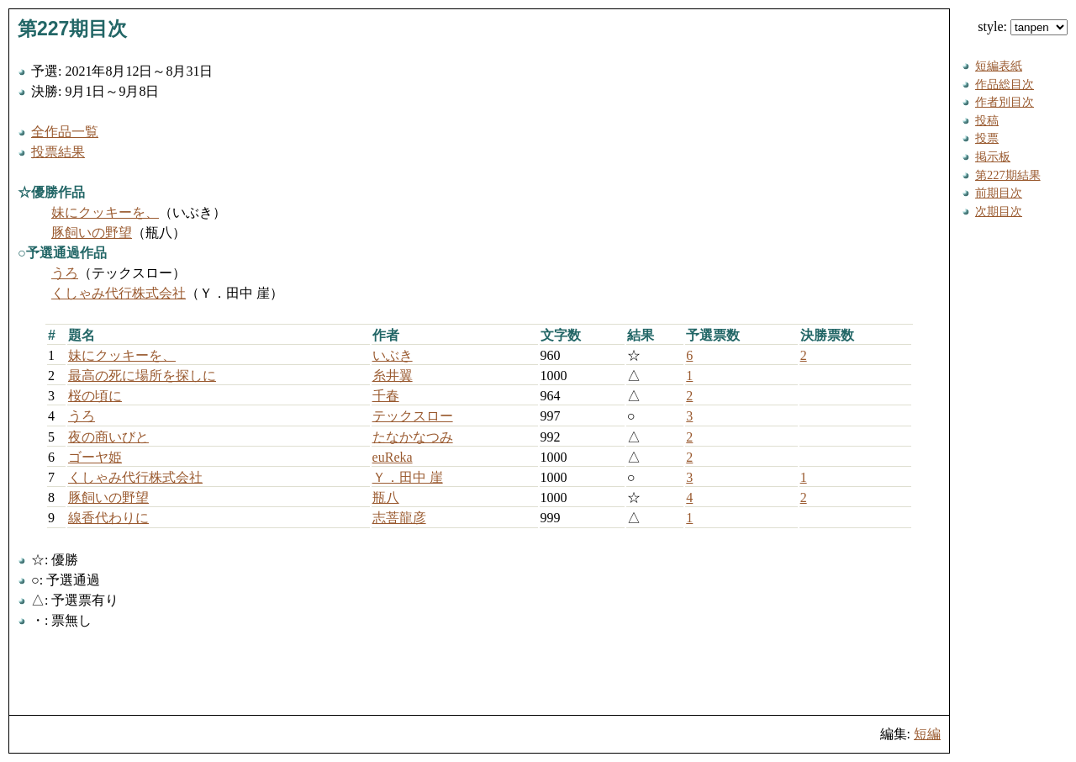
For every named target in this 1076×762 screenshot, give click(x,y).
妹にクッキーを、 (105, 212)
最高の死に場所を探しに (142, 375)
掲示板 (992, 156)
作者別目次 (1004, 101)
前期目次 (998, 192)
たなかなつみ (412, 437)
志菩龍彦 (399, 518)
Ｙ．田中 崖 (407, 477)
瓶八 (385, 497)
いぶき (392, 355)
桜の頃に (95, 396)
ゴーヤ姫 (95, 457)
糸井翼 (392, 375)
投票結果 (58, 152)
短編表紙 (998, 65)
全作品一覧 (64, 131)
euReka (392, 457)
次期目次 (998, 211)
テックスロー (412, 416)
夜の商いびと (108, 437)
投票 (987, 138)
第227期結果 (1008, 175)
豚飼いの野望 (91, 232)
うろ (64, 273)
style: (1023, 26)
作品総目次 (1004, 84)
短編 (927, 734)
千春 (385, 396)
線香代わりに (108, 518)
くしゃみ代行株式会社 (118, 293)
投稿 (987, 120)
